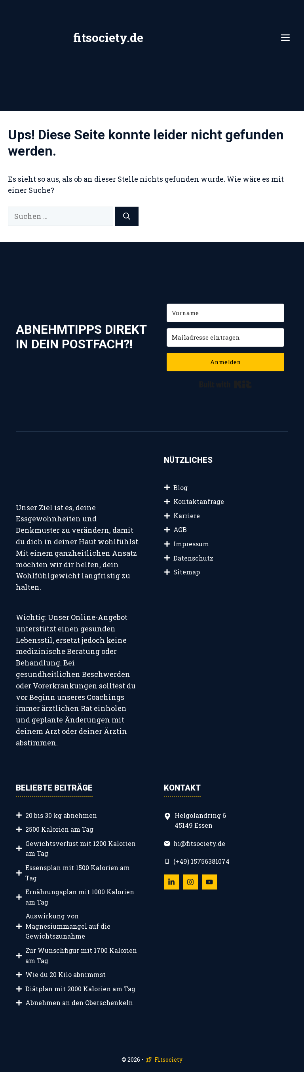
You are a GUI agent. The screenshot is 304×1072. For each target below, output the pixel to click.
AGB (180, 529)
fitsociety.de (108, 37)
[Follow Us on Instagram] (190, 882)
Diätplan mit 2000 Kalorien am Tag (80, 989)
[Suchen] (127, 216)
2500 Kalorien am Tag (59, 829)
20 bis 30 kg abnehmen (61, 815)
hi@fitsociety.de (199, 843)
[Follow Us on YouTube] (209, 882)
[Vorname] (225, 313)
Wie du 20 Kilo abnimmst (65, 974)
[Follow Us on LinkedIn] (171, 882)
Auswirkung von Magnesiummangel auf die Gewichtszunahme (67, 926)
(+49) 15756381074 (201, 861)
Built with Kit (225, 384)
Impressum (191, 544)
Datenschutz (193, 558)
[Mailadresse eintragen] (225, 337)
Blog (180, 487)
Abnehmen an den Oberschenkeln (79, 1002)
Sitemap (186, 572)
